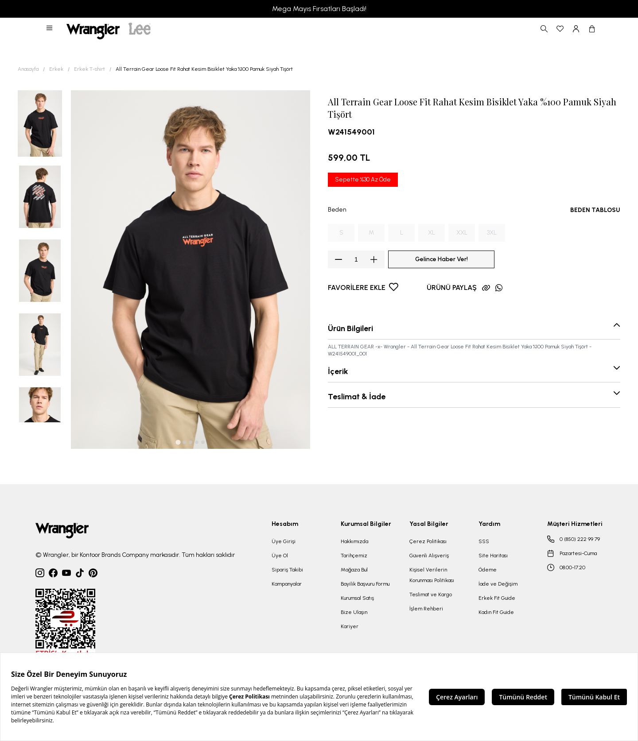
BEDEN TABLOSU (595, 210)
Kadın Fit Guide (496, 612)
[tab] (177, 442)
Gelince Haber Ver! (441, 259)
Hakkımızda (354, 541)
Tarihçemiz (354, 555)
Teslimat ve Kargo (430, 594)
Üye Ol (280, 555)
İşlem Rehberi (426, 609)
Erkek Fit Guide (496, 598)
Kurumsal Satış (357, 598)
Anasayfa (28, 69)
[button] (50, 29)
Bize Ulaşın (354, 612)
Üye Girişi (284, 541)
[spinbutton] (356, 259)
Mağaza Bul (354, 570)
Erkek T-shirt (89, 69)
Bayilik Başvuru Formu (365, 584)
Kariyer (349, 626)
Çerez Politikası (428, 541)
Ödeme (487, 570)
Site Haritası (493, 555)
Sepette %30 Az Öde (363, 179)
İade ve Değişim (497, 584)
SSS (483, 541)
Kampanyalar (287, 584)
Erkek (56, 69)
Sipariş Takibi (287, 570)
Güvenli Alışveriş (429, 555)
